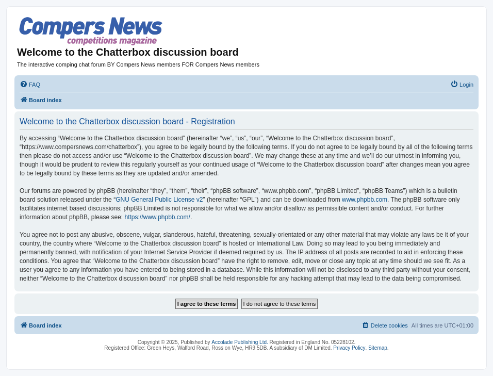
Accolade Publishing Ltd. (239, 342)
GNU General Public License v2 (159, 199)
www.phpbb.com (364, 199)
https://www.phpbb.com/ (157, 217)
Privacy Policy (349, 348)
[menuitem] (30, 84)
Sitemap (377, 348)
